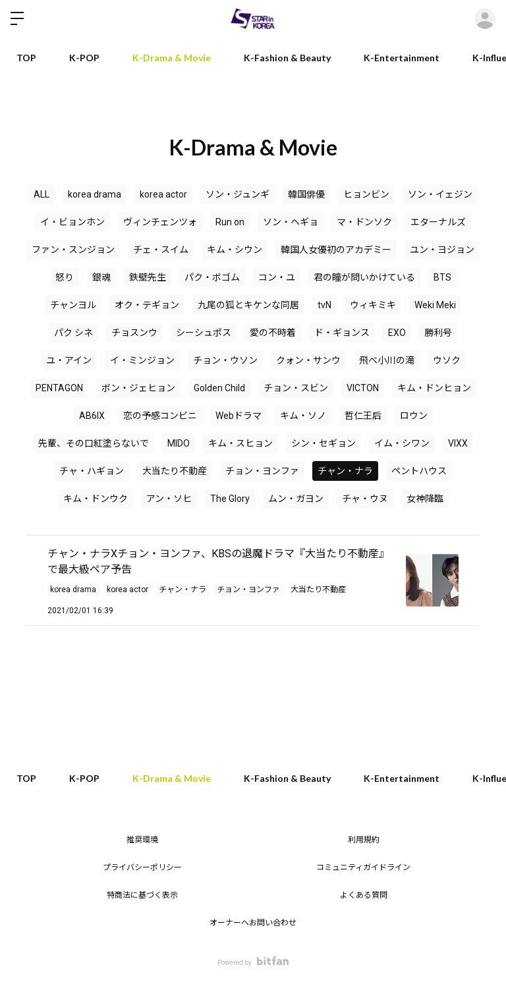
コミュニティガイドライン (363, 867)
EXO (397, 332)
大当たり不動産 (174, 471)
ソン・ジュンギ (237, 194)
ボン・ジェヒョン (138, 388)
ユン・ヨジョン (442, 249)
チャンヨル (73, 305)
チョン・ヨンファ (262, 471)
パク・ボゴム (212, 277)
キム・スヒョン (240, 443)
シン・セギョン (323, 443)
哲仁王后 (363, 415)
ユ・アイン (69, 360)
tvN (324, 305)
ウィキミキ (373, 305)
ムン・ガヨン (295, 498)
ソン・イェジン (440, 194)
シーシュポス (203, 332)
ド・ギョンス (342, 332)
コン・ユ (276, 277)
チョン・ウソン (225, 360)
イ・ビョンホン (72, 222)
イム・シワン (402, 443)
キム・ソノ (303, 415)
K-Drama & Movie (171, 57)
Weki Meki (435, 305)
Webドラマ (238, 415)
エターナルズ (438, 222)
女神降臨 (425, 498)
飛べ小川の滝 (386, 360)
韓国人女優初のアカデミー (336, 249)
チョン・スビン (296, 388)
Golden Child (219, 388)
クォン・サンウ (308, 360)
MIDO (178, 443)
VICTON (363, 388)
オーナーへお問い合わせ (253, 922)
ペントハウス (419, 471)
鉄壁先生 (147, 277)
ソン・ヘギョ (290, 222)
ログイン (484, 18)
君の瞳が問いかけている (364, 277)
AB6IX (92, 415)
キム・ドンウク (95, 498)
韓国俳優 (306, 194)
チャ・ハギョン (91, 471)
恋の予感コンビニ (160, 415)
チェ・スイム (160, 249)
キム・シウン (234, 249)
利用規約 (364, 839)
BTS (442, 277)
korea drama (94, 194)
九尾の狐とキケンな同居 (248, 305)
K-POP (84, 57)
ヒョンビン (366, 194)
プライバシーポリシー (142, 867)
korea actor (163, 194)
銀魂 (101, 277)
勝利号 (438, 332)
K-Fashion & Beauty (287, 57)
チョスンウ (134, 332)
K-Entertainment (401, 57)
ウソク (447, 360)
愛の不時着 (273, 332)
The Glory (230, 498)
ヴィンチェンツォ (160, 222)
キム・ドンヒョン (434, 388)
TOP (26, 57)
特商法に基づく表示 (142, 895)
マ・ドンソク (364, 222)
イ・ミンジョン (142, 360)
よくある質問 (363, 895)
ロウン (414, 415)
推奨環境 (142, 839)
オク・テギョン (147, 305)
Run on (229, 222)
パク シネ (73, 332)
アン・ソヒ (169, 498)
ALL (41, 194)
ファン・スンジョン (73, 249)
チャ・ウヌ (365, 498)
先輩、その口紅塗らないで (93, 443)
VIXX (458, 443)
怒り (64, 277)
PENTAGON (59, 388)
